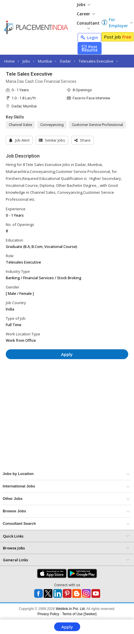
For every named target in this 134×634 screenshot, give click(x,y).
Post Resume (90, 48)
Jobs (83, 4)
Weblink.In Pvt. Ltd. (71, 609)
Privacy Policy (48, 614)
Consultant (88, 24)
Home (9, 61)
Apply (67, 627)
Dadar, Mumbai (24, 106)
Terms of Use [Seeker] (79, 614)
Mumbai (45, 61)
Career (86, 14)
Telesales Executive (96, 61)
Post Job (117, 37)
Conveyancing (52, 125)
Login (89, 37)
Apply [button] (67, 354)
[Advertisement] (54, 381)
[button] (82, 140)
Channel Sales (20, 125)
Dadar (65, 61)
